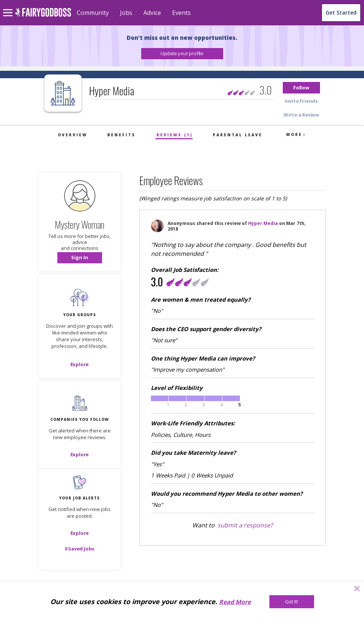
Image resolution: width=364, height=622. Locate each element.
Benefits (121, 134)
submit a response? (245, 525)
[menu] (9, 6)
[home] (43, 16)
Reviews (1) (174, 134)
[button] (182, 53)
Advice (152, 13)
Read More (235, 602)
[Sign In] (79, 257)
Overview (72, 134)
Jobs (126, 13)
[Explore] (80, 364)
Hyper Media (263, 223)
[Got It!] (291, 601)
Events (181, 13)
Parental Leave (237, 134)
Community (93, 13)
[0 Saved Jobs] (80, 548)
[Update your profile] (182, 53)
